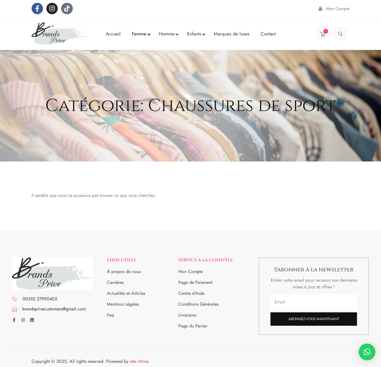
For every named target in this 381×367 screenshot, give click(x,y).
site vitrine (139, 361)
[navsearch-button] (341, 34)
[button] (367, 352)
